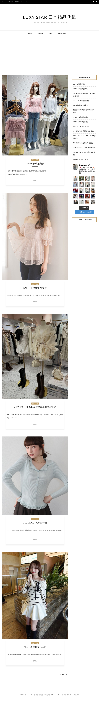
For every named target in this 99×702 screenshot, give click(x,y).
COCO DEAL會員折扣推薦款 (83, 143)
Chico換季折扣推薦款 (35, 647)
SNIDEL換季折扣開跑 (80, 117)
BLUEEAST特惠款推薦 (35, 523)
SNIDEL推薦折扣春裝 (35, 288)
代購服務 (10, 1)
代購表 (17, 1)
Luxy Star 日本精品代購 (49, 17)
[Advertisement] (49, 53)
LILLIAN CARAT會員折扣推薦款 (84, 147)
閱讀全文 (35, 180)
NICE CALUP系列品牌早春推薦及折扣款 (35, 407)
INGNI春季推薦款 (35, 163)
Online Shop (25, 1)
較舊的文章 (64, 674)
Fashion (35, 159)
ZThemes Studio (56, 695)
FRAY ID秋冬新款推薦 (80, 159)
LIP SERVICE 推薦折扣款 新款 (83, 131)
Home (4, 1)
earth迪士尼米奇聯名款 (81, 126)
